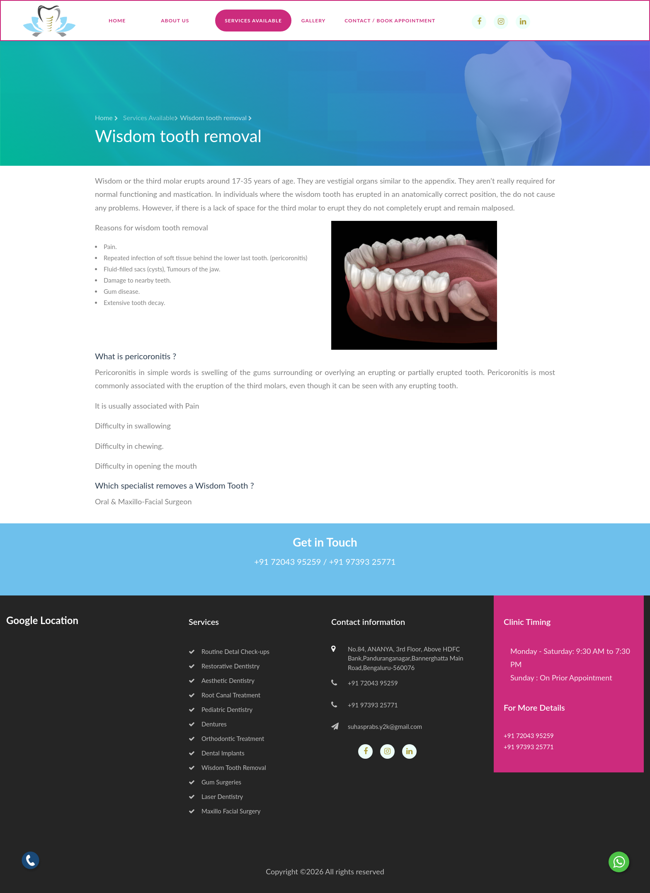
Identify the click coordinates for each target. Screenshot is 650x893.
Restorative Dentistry (224, 666)
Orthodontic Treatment (226, 738)
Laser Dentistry (216, 796)
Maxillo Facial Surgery (225, 811)
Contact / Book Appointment (389, 20)
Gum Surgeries (215, 782)
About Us (175, 20)
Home (117, 20)
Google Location (42, 620)
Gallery (313, 20)
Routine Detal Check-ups (229, 651)
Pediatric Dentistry (220, 709)
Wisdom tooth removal (216, 117)
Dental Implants (217, 753)
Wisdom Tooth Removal (227, 767)
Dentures (208, 724)
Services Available (253, 20)
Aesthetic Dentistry (222, 680)
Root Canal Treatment (224, 695)
